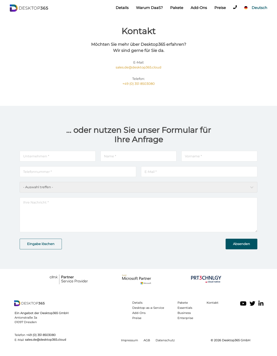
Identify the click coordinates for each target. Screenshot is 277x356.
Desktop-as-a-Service (148, 308)
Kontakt (212, 303)
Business (184, 313)
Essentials (185, 308)
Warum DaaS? (149, 8)
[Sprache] (255, 8)
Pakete (176, 8)
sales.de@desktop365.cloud (138, 67)
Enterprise (185, 318)
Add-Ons (199, 8)
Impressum (129, 340)
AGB (147, 340)
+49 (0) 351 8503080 (138, 84)
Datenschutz (165, 340)
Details (122, 8)
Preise (220, 8)
